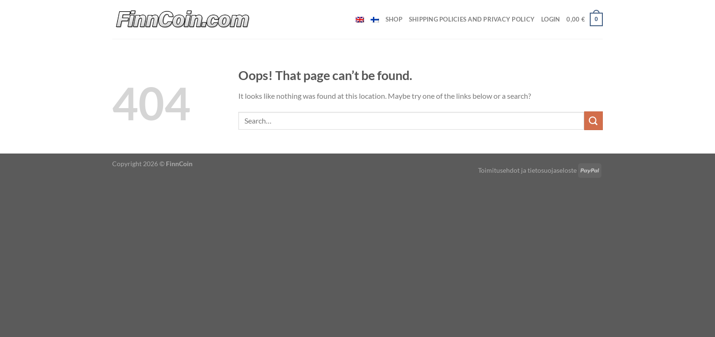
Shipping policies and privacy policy (472, 19)
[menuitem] (360, 19)
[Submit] (593, 120)
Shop (394, 19)
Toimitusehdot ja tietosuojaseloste (527, 170)
